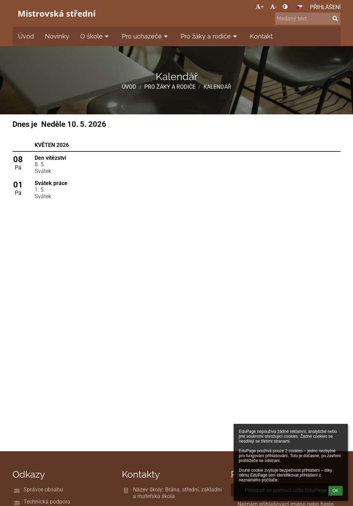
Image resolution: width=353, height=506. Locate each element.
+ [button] (259, 6)
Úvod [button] (26, 36)
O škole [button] (95, 36)
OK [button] (335, 490)
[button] (299, 7)
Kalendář (217, 87)
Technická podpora (47, 501)
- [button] (273, 6)
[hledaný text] (308, 18)
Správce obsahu (43, 489)
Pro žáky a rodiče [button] (210, 36)
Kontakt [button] (261, 36)
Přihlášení (325, 7)
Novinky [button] (57, 36)
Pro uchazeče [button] (146, 36)
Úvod (129, 87)
